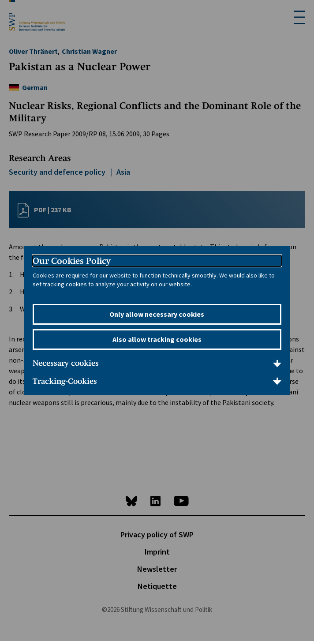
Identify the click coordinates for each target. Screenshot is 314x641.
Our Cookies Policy (72, 260)
